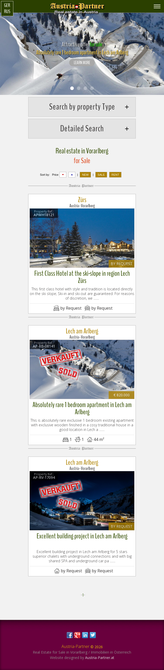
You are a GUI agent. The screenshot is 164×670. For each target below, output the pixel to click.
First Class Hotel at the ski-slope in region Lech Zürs (82, 277)
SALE (101, 174)
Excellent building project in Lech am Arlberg (82, 536)
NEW (85, 174)
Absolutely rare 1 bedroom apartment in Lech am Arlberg (82, 408)
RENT (115, 174)
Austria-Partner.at (99, 657)
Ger (7, 5)
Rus (7, 11)
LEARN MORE (82, 63)
